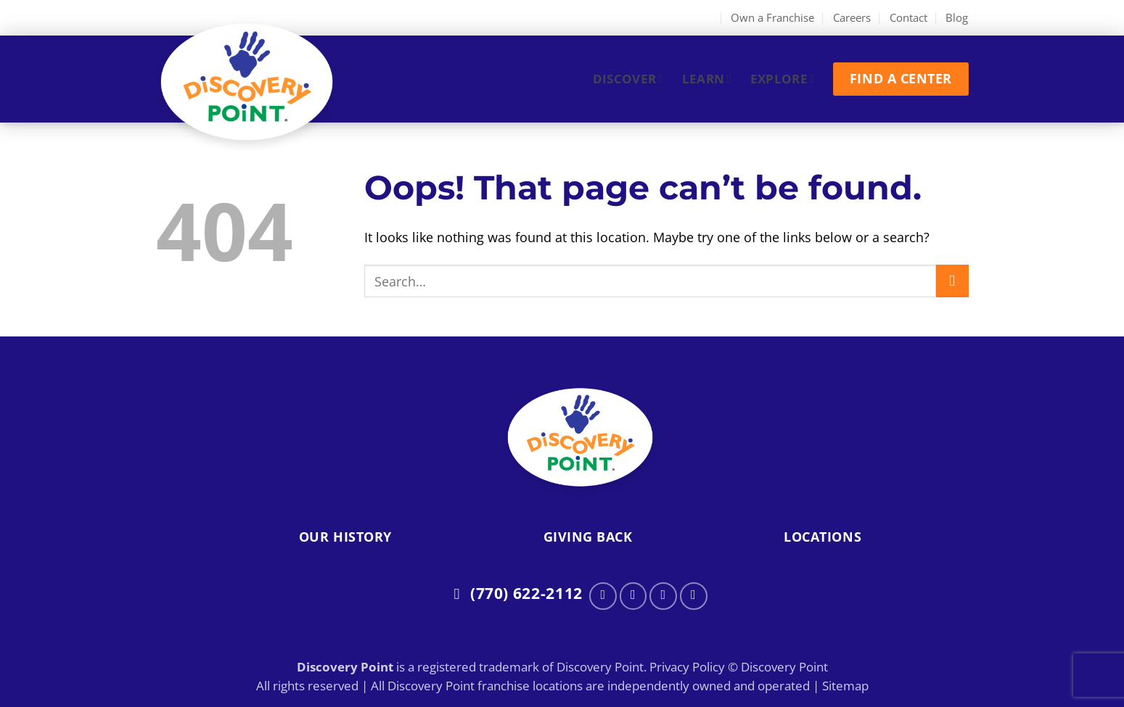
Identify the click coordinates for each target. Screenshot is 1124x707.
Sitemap (845, 685)
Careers (852, 17)
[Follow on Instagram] (633, 596)
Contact (908, 17)
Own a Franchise (772, 17)
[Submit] (952, 281)
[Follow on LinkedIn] (693, 596)
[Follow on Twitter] (663, 596)
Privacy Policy (687, 666)
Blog (956, 17)
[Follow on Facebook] (603, 596)
